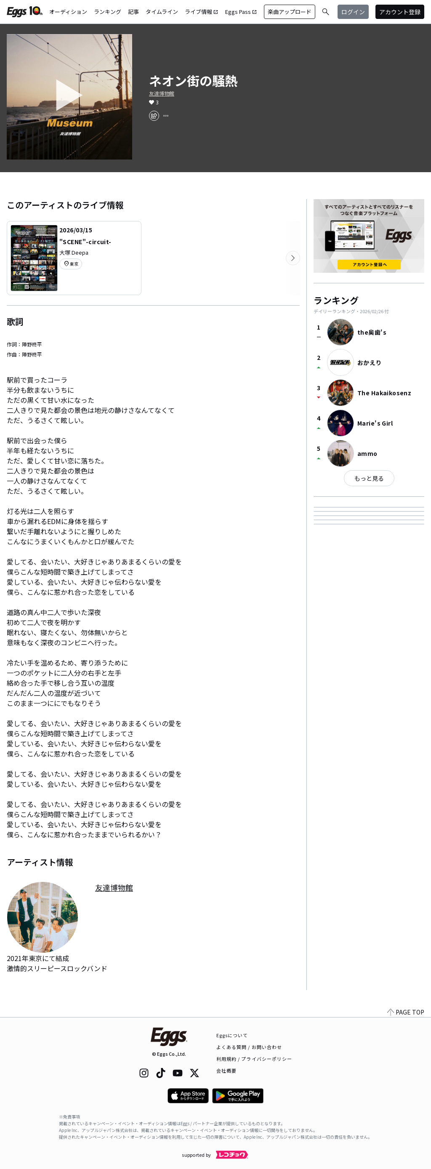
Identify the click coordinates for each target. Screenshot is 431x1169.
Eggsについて (232, 1035)
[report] (166, 116)
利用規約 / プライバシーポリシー (254, 1058)
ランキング (107, 12)
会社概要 (226, 1070)
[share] (154, 116)
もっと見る (369, 478)
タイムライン (162, 12)
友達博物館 (161, 93)
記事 (133, 12)
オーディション (68, 12)
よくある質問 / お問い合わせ (249, 1047)
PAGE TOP (405, 1012)
